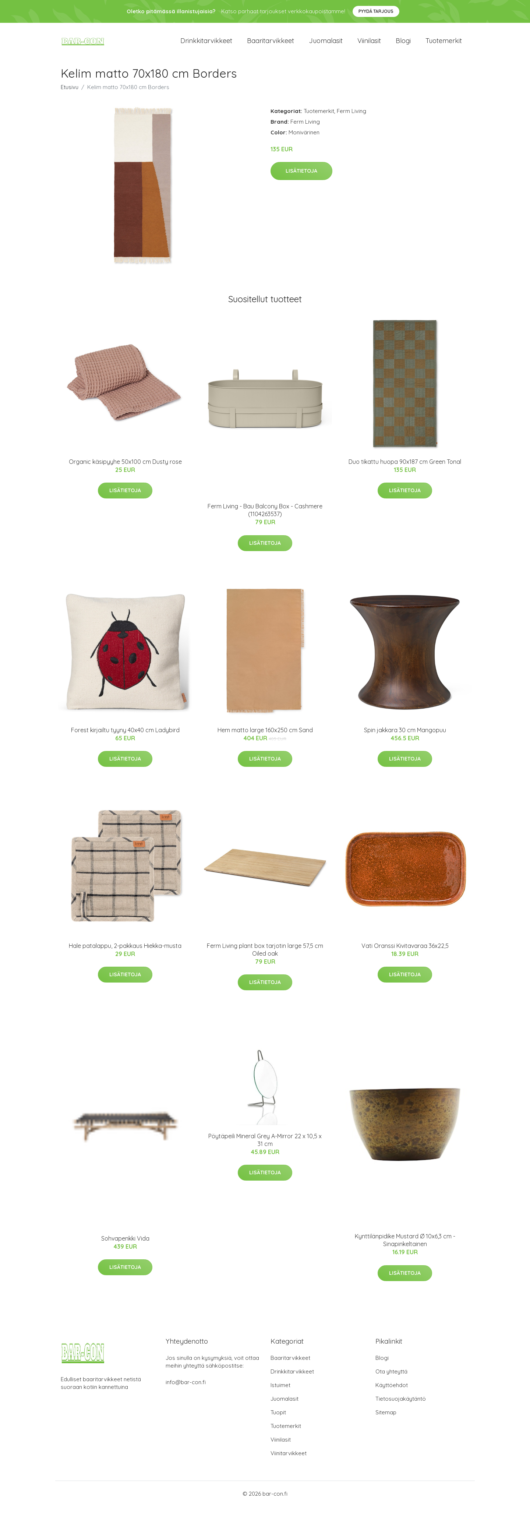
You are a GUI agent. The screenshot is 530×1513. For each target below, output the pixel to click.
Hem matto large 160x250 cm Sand (265, 736)
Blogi (403, 44)
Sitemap (385, 1418)
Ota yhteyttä (391, 1378)
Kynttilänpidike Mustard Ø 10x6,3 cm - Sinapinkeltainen (405, 1246)
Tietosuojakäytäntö (400, 1405)
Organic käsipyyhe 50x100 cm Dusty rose (125, 468)
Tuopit (278, 1418)
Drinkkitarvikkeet (206, 44)
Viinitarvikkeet (289, 1459)
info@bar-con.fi (186, 1388)
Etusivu (69, 93)
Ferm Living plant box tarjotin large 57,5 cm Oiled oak (265, 955)
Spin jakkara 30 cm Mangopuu (405, 736)
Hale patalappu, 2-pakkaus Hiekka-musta (125, 952)
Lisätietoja (301, 177)
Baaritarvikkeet (270, 44)
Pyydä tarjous (375, 11)
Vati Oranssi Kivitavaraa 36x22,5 (405, 952)
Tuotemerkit (443, 44)
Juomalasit (326, 44)
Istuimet (280, 1391)
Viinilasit (369, 44)
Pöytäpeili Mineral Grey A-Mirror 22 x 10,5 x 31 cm (265, 1146)
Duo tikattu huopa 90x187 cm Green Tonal (405, 468)
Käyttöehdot (391, 1391)
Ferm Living (351, 117)
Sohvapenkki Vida (125, 1244)
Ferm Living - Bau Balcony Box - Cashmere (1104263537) (265, 516)
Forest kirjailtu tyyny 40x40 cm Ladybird (125, 736)
